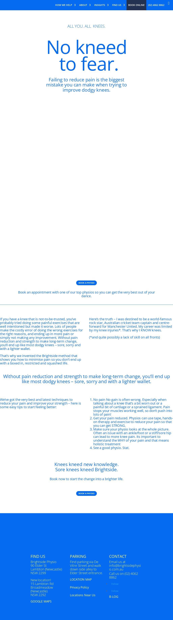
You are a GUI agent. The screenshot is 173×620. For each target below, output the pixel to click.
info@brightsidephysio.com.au (125, 567)
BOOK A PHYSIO (86, 283)
